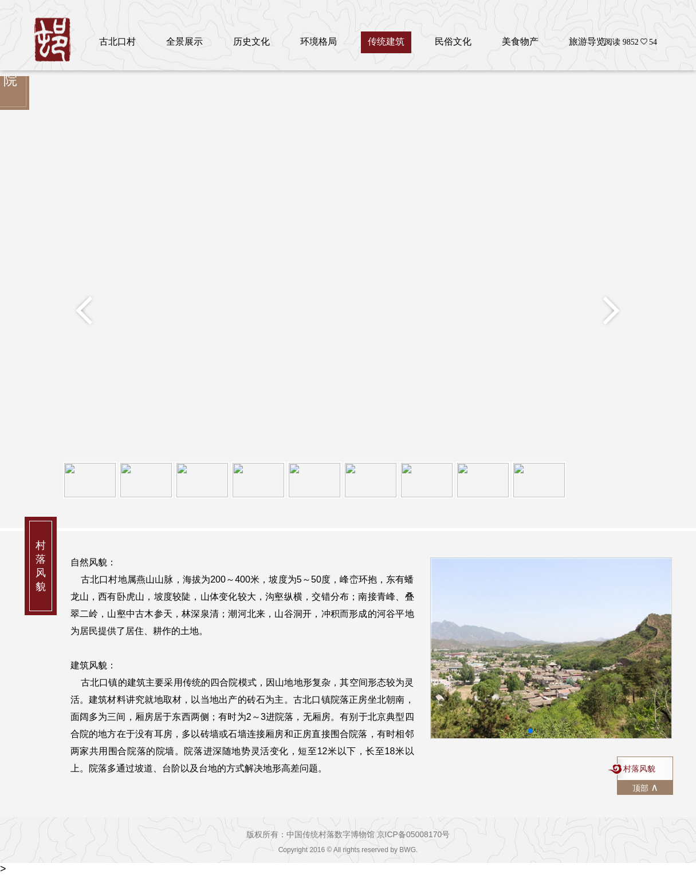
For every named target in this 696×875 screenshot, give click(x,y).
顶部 (645, 787)
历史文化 (251, 41)
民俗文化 (453, 41)
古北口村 (117, 41)
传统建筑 (386, 41)
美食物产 (520, 41)
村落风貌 (639, 768)
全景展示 (184, 41)
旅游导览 (587, 41)
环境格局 (318, 41)
